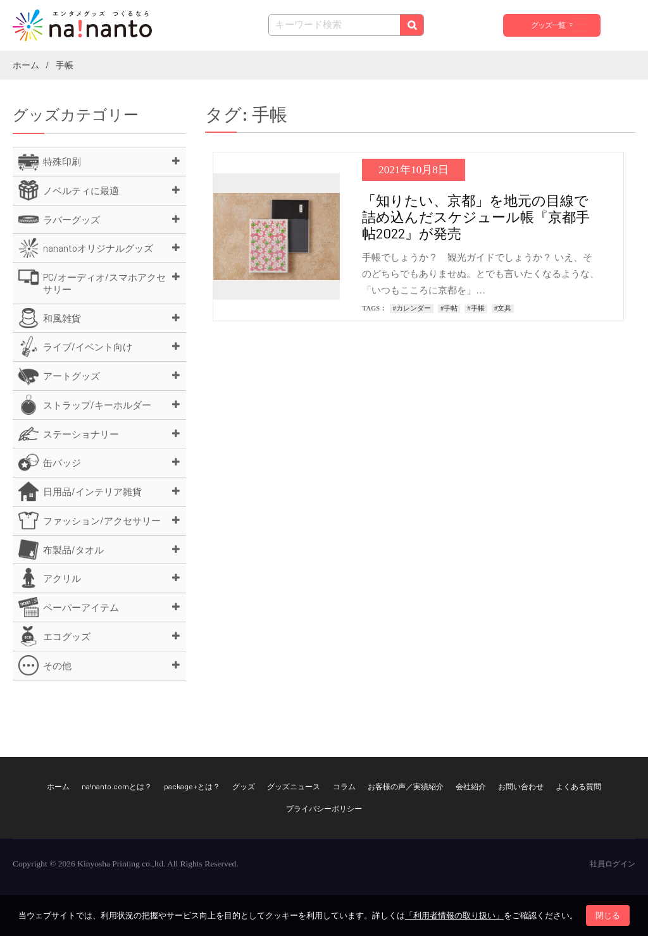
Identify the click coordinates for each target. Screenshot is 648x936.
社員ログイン (612, 863)
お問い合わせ (521, 786)
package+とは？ (192, 786)
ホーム (58, 786)
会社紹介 (471, 786)
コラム (344, 786)
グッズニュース (293, 786)
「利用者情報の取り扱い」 (454, 915)
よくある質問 (578, 786)
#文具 (502, 308)
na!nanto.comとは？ (117, 786)
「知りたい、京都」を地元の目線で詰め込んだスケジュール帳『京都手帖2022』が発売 (476, 216)
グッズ (243, 786)
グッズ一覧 (548, 25)
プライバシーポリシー (324, 808)
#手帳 (475, 308)
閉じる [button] (607, 915)
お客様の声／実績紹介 (406, 786)
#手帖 (449, 308)
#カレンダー (411, 308)
